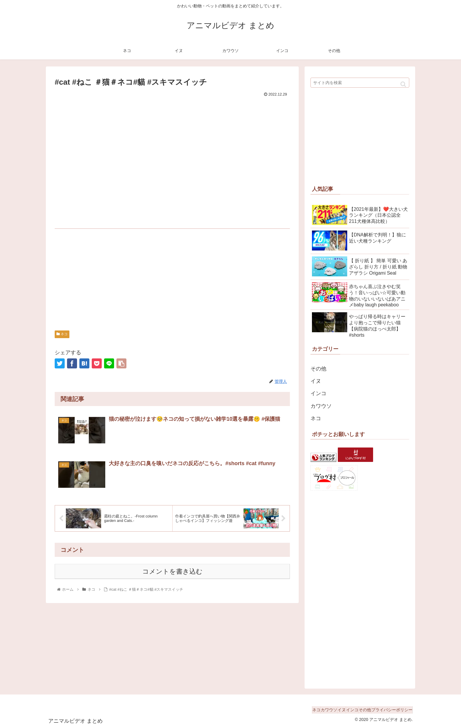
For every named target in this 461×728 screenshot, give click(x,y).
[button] (403, 84)
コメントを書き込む (172, 572)
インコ (318, 393)
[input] (359, 83)
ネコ (62, 334)
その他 (318, 369)
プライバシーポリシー (389, 709)
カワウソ (321, 406)
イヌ (315, 381)
